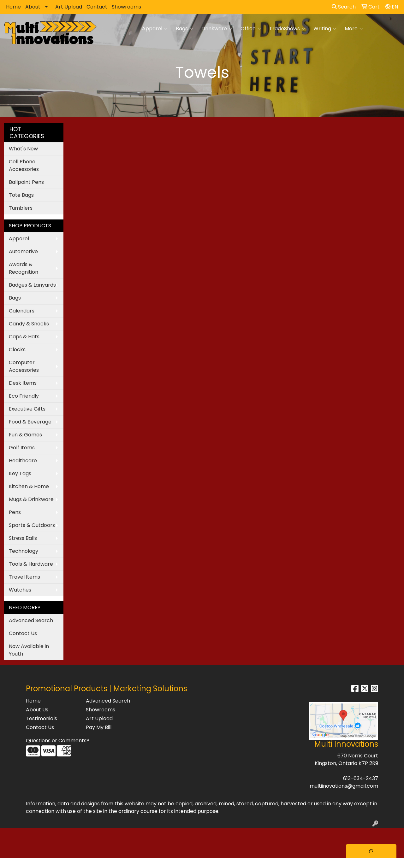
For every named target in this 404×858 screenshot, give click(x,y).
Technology (23, 551)
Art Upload (68, 6)
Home (13, 6)
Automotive (23, 251)
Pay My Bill (98, 727)
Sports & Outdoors (32, 525)
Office (251, 28)
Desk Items (23, 383)
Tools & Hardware (31, 564)
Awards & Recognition (23, 268)
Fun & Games (25, 434)
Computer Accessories (24, 366)
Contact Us (23, 633)
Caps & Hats (24, 336)
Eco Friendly (24, 396)
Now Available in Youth (29, 650)
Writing (324, 28)
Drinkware (216, 28)
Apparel (155, 28)
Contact (96, 6)
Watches (20, 589)
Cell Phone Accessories (24, 165)
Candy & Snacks (29, 323)
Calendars (21, 310)
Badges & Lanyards (32, 285)
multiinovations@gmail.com (344, 786)
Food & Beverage (30, 421)
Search (344, 6)
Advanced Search (31, 620)
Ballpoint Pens (26, 182)
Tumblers (21, 208)
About (32, 6)
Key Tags (20, 473)
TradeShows (287, 28)
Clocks (17, 349)
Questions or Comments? (57, 740)
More (354, 28)
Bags (184, 28)
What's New (23, 148)
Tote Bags (21, 195)
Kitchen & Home (29, 486)
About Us (37, 709)
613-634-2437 (360, 778)
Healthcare (23, 460)
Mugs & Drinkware (31, 499)
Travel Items (24, 577)
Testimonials (41, 718)
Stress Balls (23, 538)
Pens (15, 512)
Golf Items (22, 447)
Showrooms (126, 6)
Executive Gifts (27, 408)
